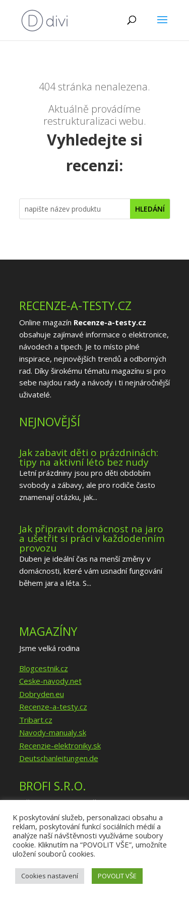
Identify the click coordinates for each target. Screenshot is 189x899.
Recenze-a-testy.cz (53, 707)
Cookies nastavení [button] (49, 875)
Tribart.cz (35, 720)
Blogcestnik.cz (43, 668)
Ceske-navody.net (50, 681)
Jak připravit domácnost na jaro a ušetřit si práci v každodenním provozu (92, 538)
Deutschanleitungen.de (58, 758)
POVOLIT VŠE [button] (117, 875)
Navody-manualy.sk (52, 732)
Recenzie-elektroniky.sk (60, 745)
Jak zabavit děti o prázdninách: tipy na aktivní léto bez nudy (88, 457)
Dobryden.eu (41, 694)
